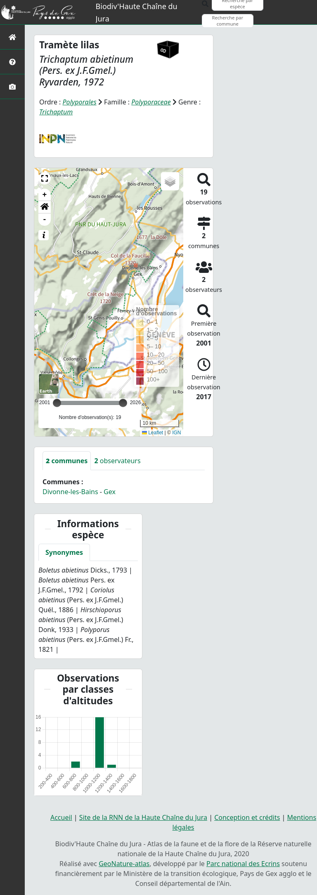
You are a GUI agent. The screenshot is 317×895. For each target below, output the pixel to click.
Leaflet (152, 433)
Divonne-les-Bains (70, 491)
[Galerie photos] (12, 86)
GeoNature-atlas (124, 863)
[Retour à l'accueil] (12, 37)
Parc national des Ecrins (243, 863)
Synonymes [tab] (64, 552)
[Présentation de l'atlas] (12, 62)
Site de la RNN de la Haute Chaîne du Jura (143, 817)
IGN (176, 433)
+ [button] (45, 195)
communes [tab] (67, 460)
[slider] (123, 403)
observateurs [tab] (117, 460)
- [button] (45, 220)
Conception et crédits (247, 817)
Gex (110, 491)
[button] (44, 178)
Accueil (61, 817)
